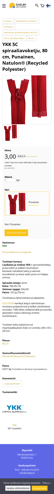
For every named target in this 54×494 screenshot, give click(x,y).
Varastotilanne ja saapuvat (16, 252)
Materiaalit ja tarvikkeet (26, 21)
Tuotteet (8, 21)
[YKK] (14, 415)
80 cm (31, 38)
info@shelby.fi (27, 473)
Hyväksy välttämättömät (17, 488)
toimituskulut (32, 156)
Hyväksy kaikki (39, 488)
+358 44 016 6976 (29, 469)
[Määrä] (10, 180)
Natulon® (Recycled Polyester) (18, 356)
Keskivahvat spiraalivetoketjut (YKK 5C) (21, 32)
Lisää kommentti (12, 383)
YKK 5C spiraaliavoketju (14, 38)
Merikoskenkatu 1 (27, 454)
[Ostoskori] (42, 6)
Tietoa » (46, 483)
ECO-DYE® (8, 303)
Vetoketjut (9, 26)
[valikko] (4, 5)
